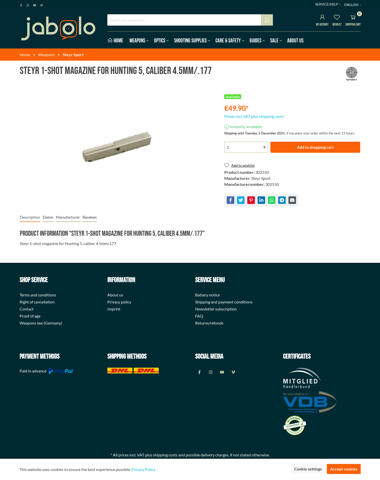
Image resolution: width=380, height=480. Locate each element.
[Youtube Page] (34, 4)
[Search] (267, 20)
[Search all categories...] (184, 20)
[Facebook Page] (21, 4)
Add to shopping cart (315, 147)
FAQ (199, 315)
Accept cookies (343, 468)
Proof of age (30, 315)
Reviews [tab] (90, 217)
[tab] (30, 217)
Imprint (113, 308)
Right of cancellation (37, 301)
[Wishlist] (336, 18)
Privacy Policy (143, 469)
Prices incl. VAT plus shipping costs (254, 116)
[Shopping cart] (352, 18)
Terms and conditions (38, 294)
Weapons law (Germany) (41, 323)
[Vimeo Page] (41, 4)
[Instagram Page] (27, 4)
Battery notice (207, 294)
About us (115, 294)
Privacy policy (119, 301)
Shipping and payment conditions (224, 301)
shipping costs (165, 454)
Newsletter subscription (216, 308)
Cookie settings (308, 468)
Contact (27, 308)
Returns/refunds (209, 323)
